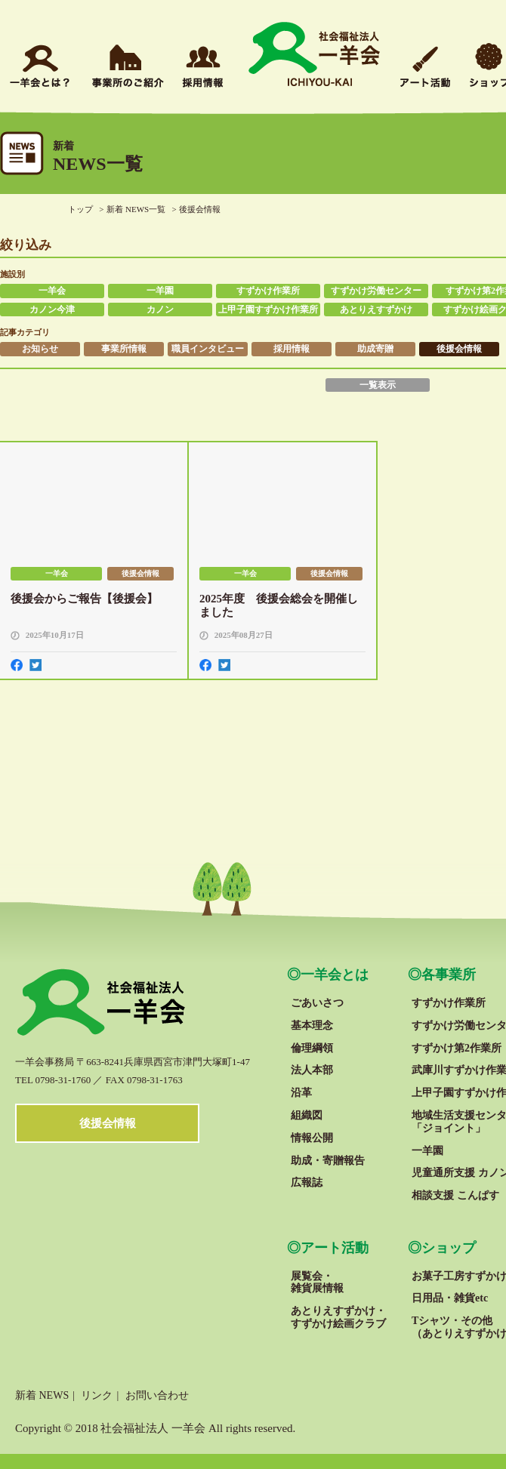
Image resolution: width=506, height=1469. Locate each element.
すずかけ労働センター (376, 290)
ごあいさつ (317, 1003)
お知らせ (40, 348)
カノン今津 (52, 309)
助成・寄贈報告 (328, 1160)
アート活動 (335, 1247)
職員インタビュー (207, 348)
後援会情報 (459, 348)
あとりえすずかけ (376, 309)
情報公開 (312, 1138)
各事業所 (448, 974)
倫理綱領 (312, 1048)
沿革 (301, 1092)
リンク (97, 1395)
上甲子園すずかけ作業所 (268, 309)
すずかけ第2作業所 (456, 1048)
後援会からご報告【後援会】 (84, 599)
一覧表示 (377, 385)
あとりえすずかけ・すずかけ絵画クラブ (338, 1317)
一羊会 (52, 290)
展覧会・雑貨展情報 (317, 1282)
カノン (160, 309)
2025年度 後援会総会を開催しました (278, 605)
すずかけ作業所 (268, 290)
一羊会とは (335, 974)
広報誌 (306, 1182)
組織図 (306, 1115)
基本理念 (312, 1025)
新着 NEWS (42, 1395)
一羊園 (160, 290)
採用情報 (291, 348)
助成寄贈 (375, 348)
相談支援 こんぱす (455, 1195)
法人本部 (312, 1070)
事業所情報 (124, 348)
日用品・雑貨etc (450, 1298)
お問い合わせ (157, 1395)
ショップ (448, 1247)
